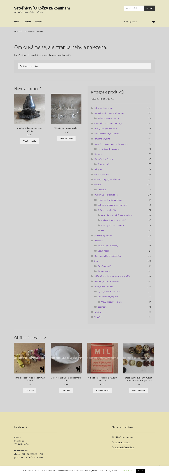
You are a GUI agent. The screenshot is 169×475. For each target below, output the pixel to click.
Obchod (38, 21)
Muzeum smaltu (122, 442)
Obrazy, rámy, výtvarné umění (107, 179)
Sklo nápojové (104, 271)
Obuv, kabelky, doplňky (111, 301)
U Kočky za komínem (124, 437)
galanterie (102, 306)
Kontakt (27, 21)
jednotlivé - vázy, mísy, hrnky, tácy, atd (111, 144)
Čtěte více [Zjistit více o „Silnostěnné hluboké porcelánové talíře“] (66, 390)
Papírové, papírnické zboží (106, 194)
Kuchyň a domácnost (103, 159)
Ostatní (97, 184)
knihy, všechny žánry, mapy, (110, 200)
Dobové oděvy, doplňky (108, 296)
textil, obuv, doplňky (103, 286)
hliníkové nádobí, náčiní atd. (106, 133)
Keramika (98, 154)
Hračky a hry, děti (102, 138)
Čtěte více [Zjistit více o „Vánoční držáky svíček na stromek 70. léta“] (30, 390)
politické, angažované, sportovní (112, 205)
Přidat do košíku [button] (29, 141)
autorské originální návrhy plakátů (117, 215)
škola (103, 230)
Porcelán (98, 240)
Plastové (102, 189)
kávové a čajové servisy (108, 245)
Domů (19, 31)
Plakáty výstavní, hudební (112, 225)
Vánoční (98, 317)
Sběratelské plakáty (107, 210)
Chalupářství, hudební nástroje (108, 123)
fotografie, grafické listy (105, 128)
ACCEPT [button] (141, 471)
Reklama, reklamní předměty (107, 256)
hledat (149, 8)
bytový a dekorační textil (109, 291)
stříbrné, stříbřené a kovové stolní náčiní (112, 276)
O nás (16, 21)
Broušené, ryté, (105, 266)
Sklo (96, 261)
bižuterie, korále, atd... (104, 108)
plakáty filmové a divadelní (113, 220)
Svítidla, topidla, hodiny (108, 118)
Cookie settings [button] (127, 470)
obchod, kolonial (102, 174)
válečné (97, 312)
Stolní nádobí (104, 250)
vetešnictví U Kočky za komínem (42, 8)
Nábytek (98, 169)
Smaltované (103, 164)
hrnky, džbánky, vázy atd (108, 149)
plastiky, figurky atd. (103, 235)
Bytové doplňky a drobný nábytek (109, 113)
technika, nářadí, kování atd (106, 281)
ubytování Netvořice (124, 447)
